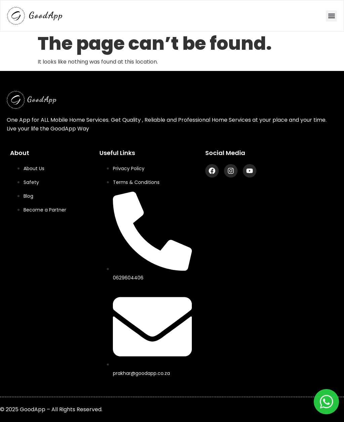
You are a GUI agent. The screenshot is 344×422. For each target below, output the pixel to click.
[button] (331, 16)
